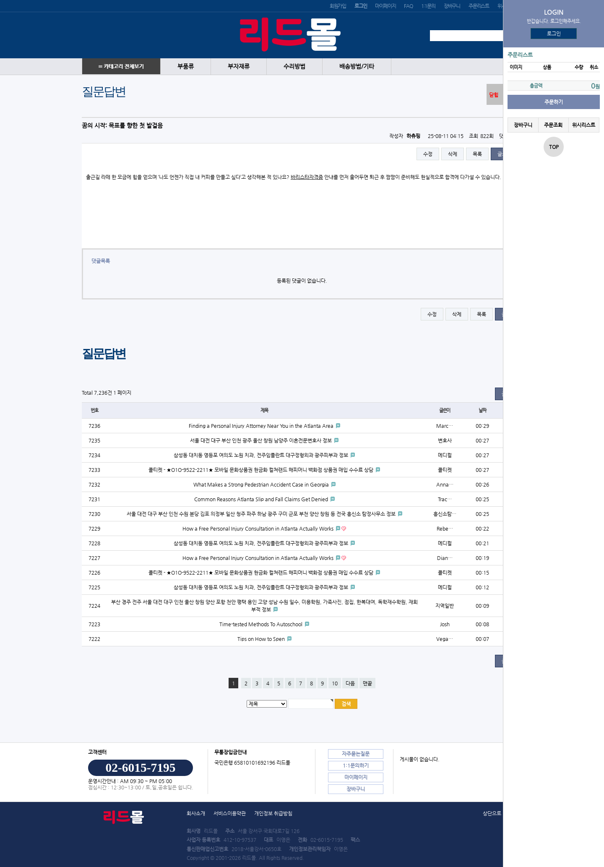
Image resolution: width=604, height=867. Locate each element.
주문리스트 (479, 6)
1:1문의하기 (356, 765)
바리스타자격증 (307, 177)
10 (335, 683)
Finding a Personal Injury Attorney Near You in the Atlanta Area (262, 426)
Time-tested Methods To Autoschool (261, 624)
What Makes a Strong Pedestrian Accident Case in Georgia (261, 484)
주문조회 (553, 125)
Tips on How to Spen (261, 639)
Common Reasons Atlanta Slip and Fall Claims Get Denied (261, 499)
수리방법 (294, 66)
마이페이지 (385, 6)
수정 (427, 154)
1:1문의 (428, 6)
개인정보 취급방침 (273, 813)
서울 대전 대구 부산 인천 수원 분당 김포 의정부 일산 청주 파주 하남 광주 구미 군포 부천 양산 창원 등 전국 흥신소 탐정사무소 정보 (262, 514)
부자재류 (239, 66)
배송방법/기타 (356, 66)
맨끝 (367, 683)
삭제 (452, 154)
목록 (477, 154)
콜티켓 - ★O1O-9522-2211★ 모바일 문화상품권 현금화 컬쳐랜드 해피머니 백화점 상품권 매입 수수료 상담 (261, 470)
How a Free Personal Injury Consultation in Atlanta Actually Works (258, 528)
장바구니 (452, 6)
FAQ (408, 6)
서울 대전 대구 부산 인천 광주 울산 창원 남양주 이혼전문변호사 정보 (261, 440)
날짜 (482, 410)
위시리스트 (583, 125)
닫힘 (493, 95)
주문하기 (553, 102)
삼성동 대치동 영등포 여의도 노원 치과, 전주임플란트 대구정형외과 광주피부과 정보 (261, 455)
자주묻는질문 (356, 754)
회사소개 (196, 813)
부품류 (185, 66)
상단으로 (492, 813)
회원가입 (338, 6)
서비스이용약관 (229, 813)
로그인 (554, 33)
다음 (350, 683)
